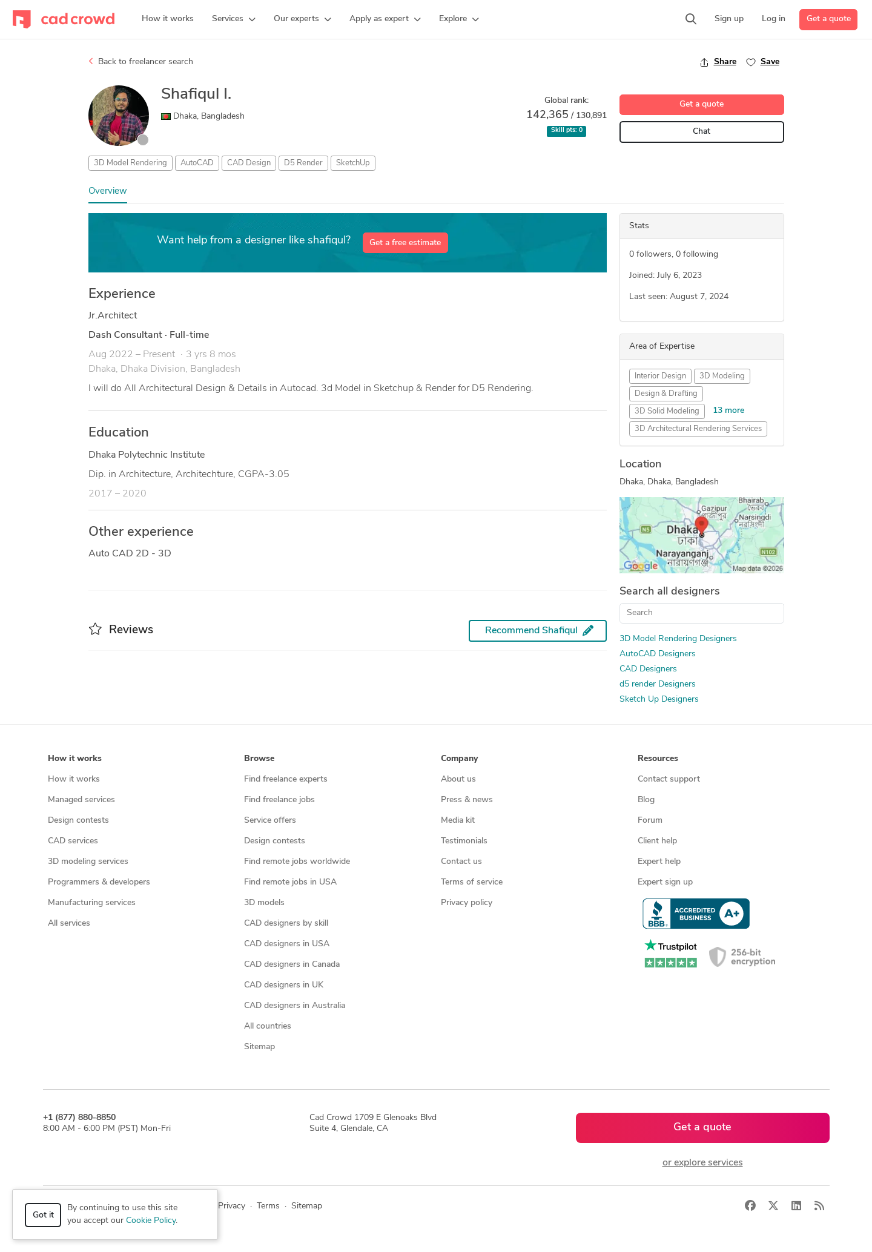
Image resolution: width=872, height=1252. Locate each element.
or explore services (702, 1163)
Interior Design (660, 376)
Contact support (669, 779)
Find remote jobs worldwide (297, 861)
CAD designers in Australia (294, 1005)
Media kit (458, 820)
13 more (728, 410)
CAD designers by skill (286, 923)
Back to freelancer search (140, 62)
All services (69, 923)
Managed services (81, 800)
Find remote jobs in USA (290, 882)
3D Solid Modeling (667, 411)
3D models (264, 903)
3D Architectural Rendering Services (698, 429)
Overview (107, 191)
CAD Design (249, 163)
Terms (268, 1206)
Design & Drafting (666, 394)
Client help (657, 841)
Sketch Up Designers (659, 699)
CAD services (73, 841)
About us (458, 779)
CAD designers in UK (283, 985)
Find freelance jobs (279, 800)
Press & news (467, 800)
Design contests (78, 820)
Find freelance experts (286, 779)
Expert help (659, 861)
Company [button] (459, 758)
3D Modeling (722, 376)
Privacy (231, 1206)
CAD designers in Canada (292, 964)
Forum (650, 820)
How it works (74, 779)
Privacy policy (466, 903)
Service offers (270, 820)
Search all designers (669, 592)
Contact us (461, 861)
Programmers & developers (99, 882)
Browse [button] (259, 758)
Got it (43, 1215)
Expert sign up (665, 882)
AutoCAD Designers (657, 654)
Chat (701, 131)
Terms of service (472, 882)
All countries (267, 1026)
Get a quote (829, 19)
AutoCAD (197, 163)
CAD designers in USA (286, 944)
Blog (646, 800)
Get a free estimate (405, 243)
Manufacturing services (92, 903)
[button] (234, 19)
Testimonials (464, 841)
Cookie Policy (151, 1220)
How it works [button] (75, 758)
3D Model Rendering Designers (678, 639)
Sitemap (259, 1047)
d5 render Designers (657, 684)
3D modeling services (88, 861)
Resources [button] (658, 758)
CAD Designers (648, 669)
